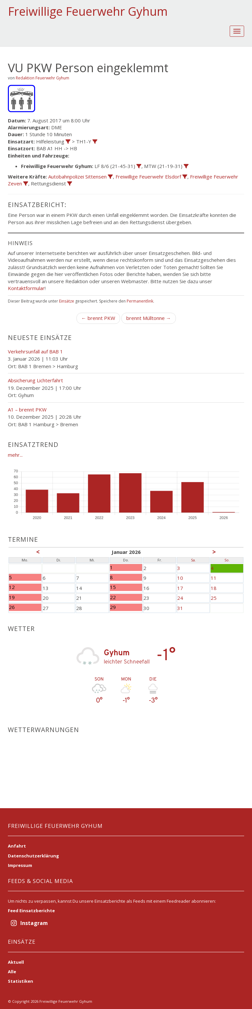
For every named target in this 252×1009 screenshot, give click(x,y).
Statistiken (20, 981)
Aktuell (16, 962)
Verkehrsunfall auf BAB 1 (35, 351)
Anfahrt (17, 846)
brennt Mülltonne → (148, 318)
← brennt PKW (98, 318)
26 (12, 607)
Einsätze (66, 301)
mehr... (15, 455)
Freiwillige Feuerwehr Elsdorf (148, 176)
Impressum (20, 865)
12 (12, 587)
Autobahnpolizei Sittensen (77, 176)
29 (113, 607)
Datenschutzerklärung (33, 856)
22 (113, 597)
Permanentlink (140, 301)
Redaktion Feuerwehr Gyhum (42, 78)
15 (113, 587)
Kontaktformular (26, 288)
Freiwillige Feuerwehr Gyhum (88, 11)
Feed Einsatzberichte (31, 911)
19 (12, 597)
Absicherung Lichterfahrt (35, 380)
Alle (12, 972)
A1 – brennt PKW (27, 409)
